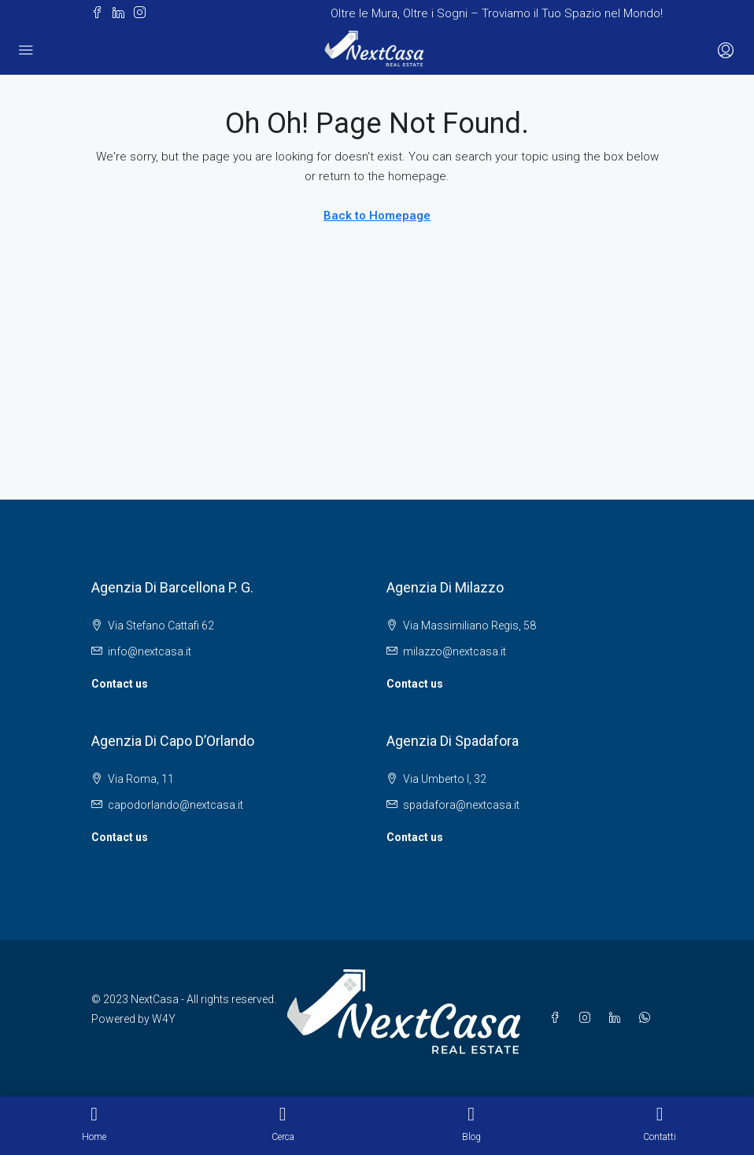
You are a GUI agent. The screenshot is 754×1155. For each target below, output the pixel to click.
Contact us (119, 683)
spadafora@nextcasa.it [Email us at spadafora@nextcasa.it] (461, 805)
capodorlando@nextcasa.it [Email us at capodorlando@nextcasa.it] (175, 805)
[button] (97, 14)
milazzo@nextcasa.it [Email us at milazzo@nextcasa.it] (454, 651)
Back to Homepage (377, 215)
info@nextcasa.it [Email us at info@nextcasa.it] (149, 651)
